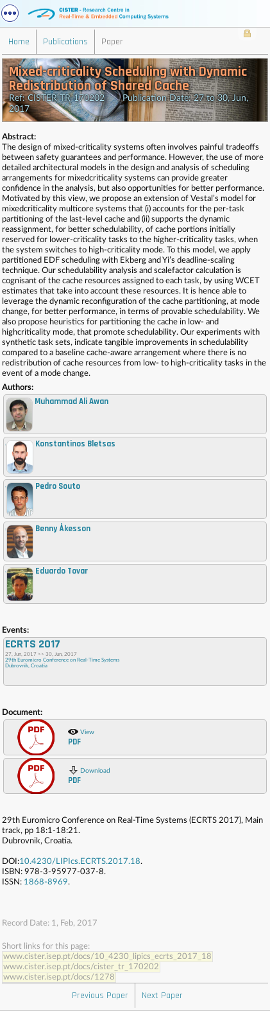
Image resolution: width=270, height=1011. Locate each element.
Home (19, 42)
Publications (65, 42)
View (81, 736)
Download (89, 775)
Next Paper (162, 995)
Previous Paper (100, 995)
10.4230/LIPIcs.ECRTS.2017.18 (79, 861)
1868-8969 (46, 882)
